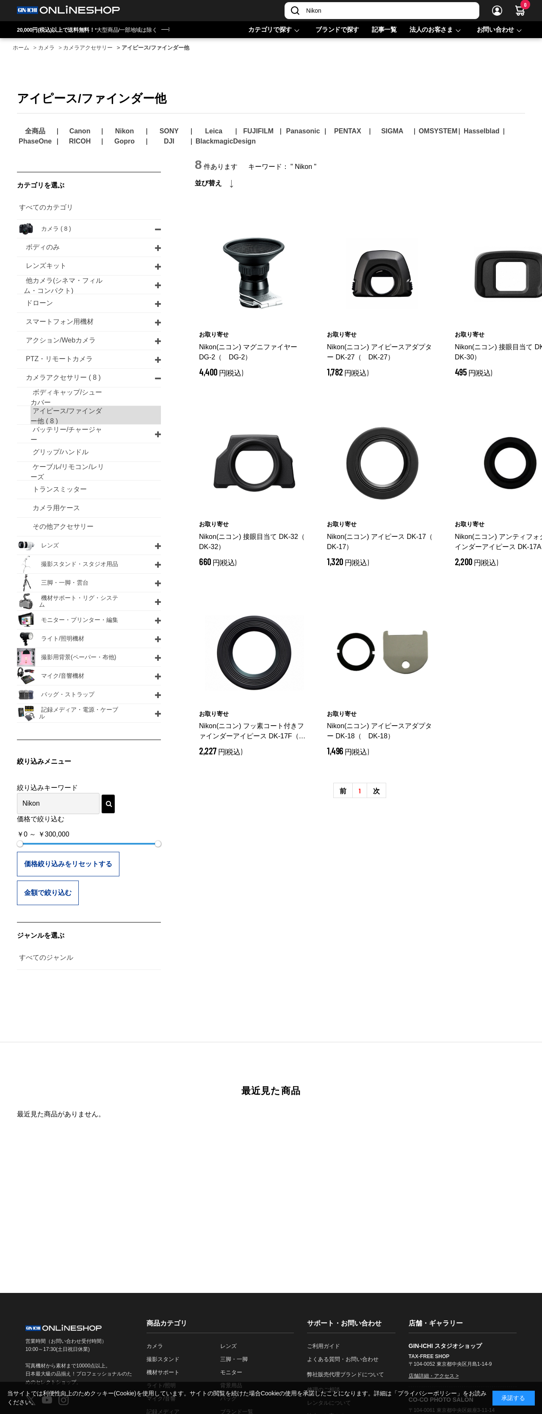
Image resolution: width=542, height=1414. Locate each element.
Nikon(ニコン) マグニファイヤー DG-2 (248, 352)
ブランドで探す (337, 29)
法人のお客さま (431, 29)
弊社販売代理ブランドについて (345, 1374)
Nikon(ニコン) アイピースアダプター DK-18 (379, 731)
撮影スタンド (163, 1359)
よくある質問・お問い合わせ (343, 1359)
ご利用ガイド (323, 1346)
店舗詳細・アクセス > (434, 1376)
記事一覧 (384, 29)
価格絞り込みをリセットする (68, 863)
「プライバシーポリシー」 (427, 1393)
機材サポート (163, 1372)
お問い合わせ (495, 29)
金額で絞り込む (48, 892)
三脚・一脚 (234, 1359)
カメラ (155, 1346)
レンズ (228, 1346)
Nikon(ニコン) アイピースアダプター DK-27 (379, 352)
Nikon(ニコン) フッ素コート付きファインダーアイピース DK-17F (252, 731)
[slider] (20, 844)
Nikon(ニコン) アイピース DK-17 (382, 541)
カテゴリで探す (270, 29)
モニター (231, 1372)
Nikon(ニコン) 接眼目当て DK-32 (254, 541)
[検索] (295, 10)
